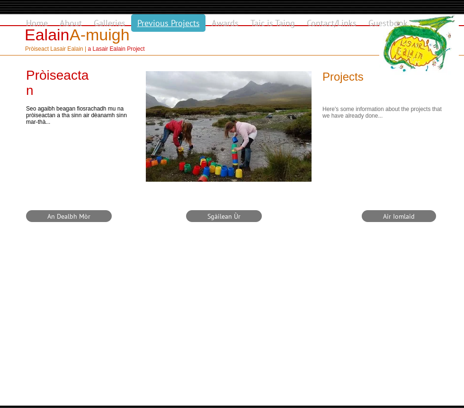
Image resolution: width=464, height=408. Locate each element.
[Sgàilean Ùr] (224, 216)
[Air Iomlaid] (399, 216)
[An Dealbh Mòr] (69, 216)
